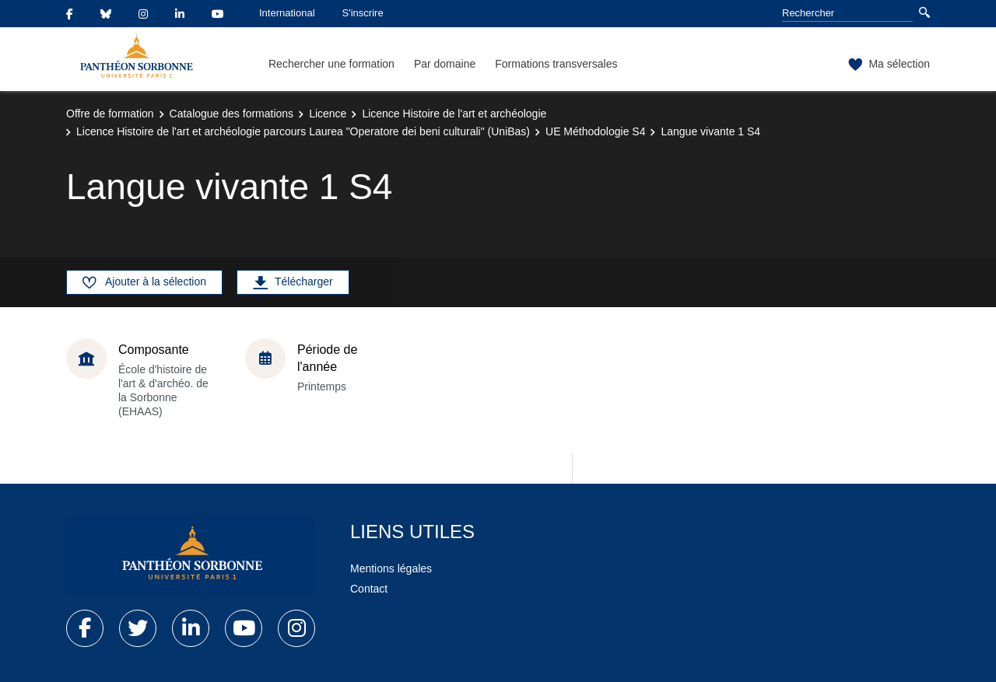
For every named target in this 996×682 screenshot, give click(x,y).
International (287, 13)
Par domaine (444, 64)
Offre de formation (110, 113)
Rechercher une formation (331, 64)
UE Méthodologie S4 (595, 131)
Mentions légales (391, 568)
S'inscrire (363, 13)
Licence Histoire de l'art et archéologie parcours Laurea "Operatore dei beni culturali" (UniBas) (303, 131)
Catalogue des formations (232, 113)
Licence (327, 113)
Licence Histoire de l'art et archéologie (454, 113)
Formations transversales (556, 64)
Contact (369, 588)
